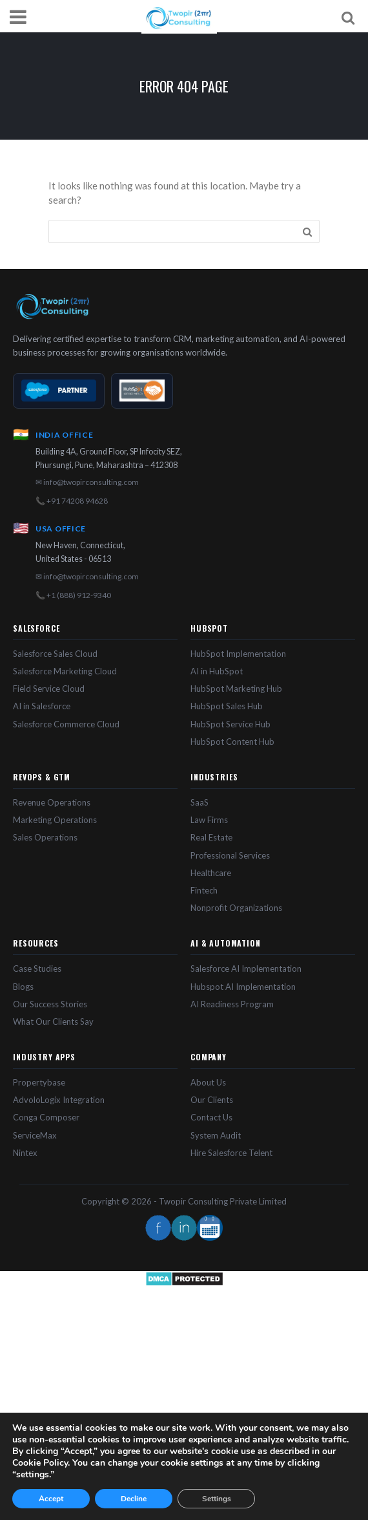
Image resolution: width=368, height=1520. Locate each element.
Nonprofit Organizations (236, 908)
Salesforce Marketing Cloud (65, 671)
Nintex (25, 1153)
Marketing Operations (55, 820)
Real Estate (211, 837)
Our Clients (211, 1100)
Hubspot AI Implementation (243, 986)
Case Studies (37, 968)
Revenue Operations (51, 802)
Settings (216, 1498)
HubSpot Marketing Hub (236, 688)
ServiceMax (35, 1135)
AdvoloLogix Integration (59, 1100)
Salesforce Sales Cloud (55, 653)
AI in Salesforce (41, 706)
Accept (51, 1498)
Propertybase (39, 1082)
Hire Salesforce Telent (231, 1153)
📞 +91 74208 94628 (72, 501)
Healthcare (210, 873)
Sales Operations (45, 837)
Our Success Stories (50, 1004)
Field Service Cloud (49, 688)
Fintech (204, 890)
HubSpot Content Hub (232, 741)
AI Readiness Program (232, 1004)
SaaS (199, 802)
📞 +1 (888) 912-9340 (73, 595)
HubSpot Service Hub (230, 724)
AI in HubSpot (216, 671)
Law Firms (209, 820)
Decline (134, 1498)
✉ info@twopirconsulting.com (87, 482)
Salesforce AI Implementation (246, 968)
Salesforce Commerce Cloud (66, 724)
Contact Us (211, 1117)
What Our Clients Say (53, 1021)
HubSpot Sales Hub (226, 706)
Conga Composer (46, 1117)
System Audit (215, 1135)
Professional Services (230, 855)
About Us (208, 1082)
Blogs (23, 986)
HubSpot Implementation (238, 653)
